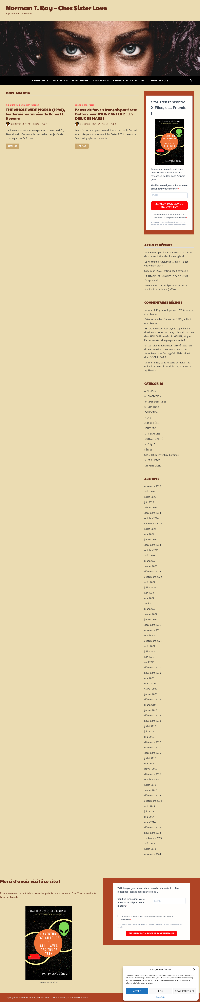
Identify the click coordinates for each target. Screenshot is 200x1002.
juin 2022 (149, 592)
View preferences (184, 991)
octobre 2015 (151, 779)
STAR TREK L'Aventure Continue (161, 455)
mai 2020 (149, 678)
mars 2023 (150, 560)
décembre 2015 (152, 774)
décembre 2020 (152, 667)
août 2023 (149, 555)
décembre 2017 (152, 742)
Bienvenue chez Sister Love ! (128, 80)
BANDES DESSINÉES (155, 401)
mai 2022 (149, 598)
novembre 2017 (152, 747)
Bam (85, 997)
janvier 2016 (150, 768)
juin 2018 (149, 731)
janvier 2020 (150, 694)
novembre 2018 (152, 720)
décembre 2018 (152, 715)
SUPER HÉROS (152, 460)
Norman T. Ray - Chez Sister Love (39, 997)
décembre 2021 (152, 624)
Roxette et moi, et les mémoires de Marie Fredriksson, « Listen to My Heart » (167, 366)
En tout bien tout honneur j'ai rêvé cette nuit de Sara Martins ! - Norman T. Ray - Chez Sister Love (168, 349)
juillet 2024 (150, 528)
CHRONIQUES (38, 80)
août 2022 (149, 582)
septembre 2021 (153, 640)
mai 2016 (149, 763)
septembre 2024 (153, 523)
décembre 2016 (152, 752)
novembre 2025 (152, 486)
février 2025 (150, 507)
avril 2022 (149, 603)
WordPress (75, 997)
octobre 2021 (151, 635)
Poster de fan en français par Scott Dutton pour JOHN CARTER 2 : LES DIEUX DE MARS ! (106, 114)
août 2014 (149, 806)
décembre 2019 (152, 699)
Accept (137, 991)
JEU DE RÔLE (151, 423)
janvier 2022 (150, 619)
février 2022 (150, 614)
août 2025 (149, 491)
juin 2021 (149, 656)
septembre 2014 (153, 800)
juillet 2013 (150, 848)
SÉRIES (148, 449)
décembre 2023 (152, 544)
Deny (160, 991)
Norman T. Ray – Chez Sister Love (56, 7)
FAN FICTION (59, 80)
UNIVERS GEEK (152, 465)
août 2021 (149, 646)
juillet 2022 (150, 587)
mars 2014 (150, 822)
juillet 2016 (150, 758)
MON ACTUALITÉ (80, 80)
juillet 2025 (150, 496)
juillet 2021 (150, 651)
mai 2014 (149, 816)
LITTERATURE (32, 105)
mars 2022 (150, 608)
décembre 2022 (152, 571)
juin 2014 (149, 811)
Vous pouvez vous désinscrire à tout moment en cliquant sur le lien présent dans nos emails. (169, 223)
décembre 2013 (152, 827)
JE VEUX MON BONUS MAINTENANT (169, 205)
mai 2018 (149, 736)
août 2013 (149, 843)
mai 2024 (149, 534)
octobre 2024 (151, 518)
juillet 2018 (150, 726)
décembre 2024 (152, 512)
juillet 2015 (150, 784)
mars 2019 (150, 704)
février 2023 (150, 566)
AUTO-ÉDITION (152, 396)
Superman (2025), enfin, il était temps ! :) (166, 271)
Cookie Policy (160, 997)
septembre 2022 (153, 576)
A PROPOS (150, 391)
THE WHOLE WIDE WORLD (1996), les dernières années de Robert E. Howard (35, 114)
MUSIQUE (149, 444)
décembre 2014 (152, 795)
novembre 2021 (152, 630)
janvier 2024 (150, 539)
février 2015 (150, 790)
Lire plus (13, 146)
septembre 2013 (153, 838)
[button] (194, 969)
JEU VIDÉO (150, 428)
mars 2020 (150, 683)
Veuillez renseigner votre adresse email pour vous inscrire (169, 187)
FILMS (22, 105)
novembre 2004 (152, 854)
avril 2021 (149, 662)
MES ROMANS (99, 80)
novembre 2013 (152, 832)
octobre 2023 (151, 550)
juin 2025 (149, 502)
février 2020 (150, 688)
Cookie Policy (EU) (158, 80)
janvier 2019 (150, 710)
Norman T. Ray (20, 123)
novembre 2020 (152, 672)
